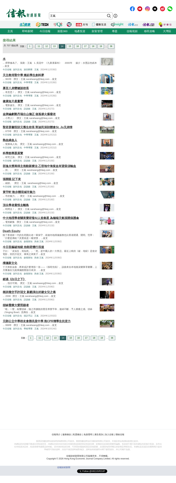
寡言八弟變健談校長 (16, 88)
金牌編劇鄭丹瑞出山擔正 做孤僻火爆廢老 (29, 114)
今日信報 (45, 31)
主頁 (10, 31)
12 (46, 46)
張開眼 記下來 (12, 179)
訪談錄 (27, 108)
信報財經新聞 (63, 467)
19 (101, 46)
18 (93, 46)
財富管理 (97, 31)
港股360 (62, 31)
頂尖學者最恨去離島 (16, 205)
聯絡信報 (120, 434)
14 (62, 46)
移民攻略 (149, 31)
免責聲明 (88, 434)
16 (77, 46)
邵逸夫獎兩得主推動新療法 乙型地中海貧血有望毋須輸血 (39, 166)
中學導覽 (28, 82)
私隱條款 (77, 434)
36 (111, 46)
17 (85, 46)
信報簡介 (56, 434)
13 (54, 46)
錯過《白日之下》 (14, 279)
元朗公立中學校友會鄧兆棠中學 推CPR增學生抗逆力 (37, 321)
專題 (114, 31)
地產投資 (79, 31)
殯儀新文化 (10, 263)
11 (39, 46)
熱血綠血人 (10, 140)
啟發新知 (28, 241)
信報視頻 (132, 31)
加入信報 (109, 434)
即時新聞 (27, 31)
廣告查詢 (98, 434)
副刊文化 (17, 69)
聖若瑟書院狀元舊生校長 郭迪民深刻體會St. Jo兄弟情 (37, 127)
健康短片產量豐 (13, 101)
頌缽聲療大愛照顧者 (16, 305)
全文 (7, 66)
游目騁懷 (28, 69)
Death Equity (12, 231)
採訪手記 (28, 315)
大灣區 (167, 31)
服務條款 (66, 434)
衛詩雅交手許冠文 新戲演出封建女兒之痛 (29, 292)
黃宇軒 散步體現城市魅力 (19, 192)
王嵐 (36, 69)
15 (70, 46)
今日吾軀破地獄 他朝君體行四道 (23, 247)
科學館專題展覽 (13, 153)
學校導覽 (28, 328)
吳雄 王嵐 (39, 241)
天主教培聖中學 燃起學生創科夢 (23, 75)
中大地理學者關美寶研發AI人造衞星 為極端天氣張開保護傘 (41, 218)
